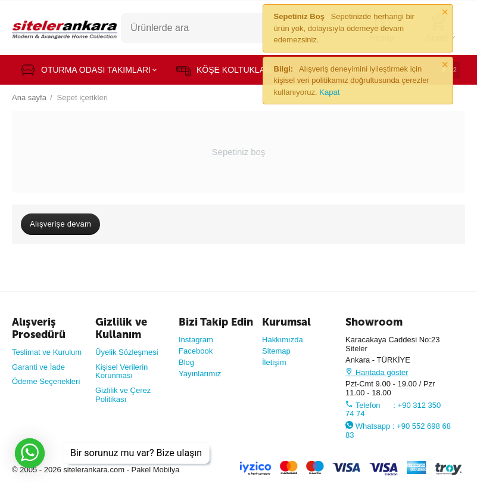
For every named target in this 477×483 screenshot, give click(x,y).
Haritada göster (377, 372)
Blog (186, 362)
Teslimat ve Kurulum (47, 352)
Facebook (196, 350)
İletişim (274, 362)
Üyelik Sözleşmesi (126, 352)
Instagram (196, 339)
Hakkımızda (282, 339)
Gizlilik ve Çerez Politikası (123, 395)
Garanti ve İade (38, 367)
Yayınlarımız (200, 373)
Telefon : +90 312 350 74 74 (393, 410)
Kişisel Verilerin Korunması (121, 371)
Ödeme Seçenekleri (46, 381)
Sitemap (276, 350)
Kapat (329, 92)
